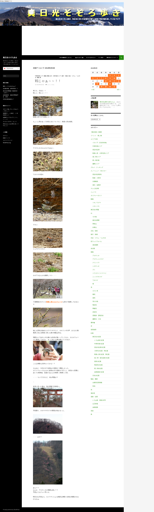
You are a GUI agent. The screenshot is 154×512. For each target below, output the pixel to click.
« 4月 (92, 89)
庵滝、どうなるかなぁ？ (9, 86)
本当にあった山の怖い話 (9, 124)
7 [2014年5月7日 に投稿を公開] (101, 78)
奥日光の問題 (95, 209)
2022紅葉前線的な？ (8, 99)
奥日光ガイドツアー (111, 57)
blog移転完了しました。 (66, 57)
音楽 (92, 411)
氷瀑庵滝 (95, 181)
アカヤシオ (96, 255)
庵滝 (94, 294)
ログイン (5, 135)
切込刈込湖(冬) (97, 174)
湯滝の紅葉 (97, 361)
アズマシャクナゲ (98, 259)
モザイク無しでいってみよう (10, 109)
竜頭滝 (95, 305)
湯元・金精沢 (97, 185)
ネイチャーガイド (96, 195)
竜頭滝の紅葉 (98, 365)
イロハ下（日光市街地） (100, 142)
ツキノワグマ (97, 202)
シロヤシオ (96, 266)
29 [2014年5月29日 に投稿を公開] (106, 87)
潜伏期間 (95, 245)
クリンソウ (96, 262)
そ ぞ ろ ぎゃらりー (91, 57)
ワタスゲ (95, 280)
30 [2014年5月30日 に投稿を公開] (110, 87)
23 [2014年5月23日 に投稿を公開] (110, 84)
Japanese (8, 68)
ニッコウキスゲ (97, 276)
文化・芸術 (94, 231)
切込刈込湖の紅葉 (99, 347)
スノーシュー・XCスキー (98, 171)
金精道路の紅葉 (99, 372)
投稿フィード (6, 138)
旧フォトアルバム (96, 241)
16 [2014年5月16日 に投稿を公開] (110, 81)
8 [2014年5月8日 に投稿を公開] (105, 78)
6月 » (118, 89)
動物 (45, 76)
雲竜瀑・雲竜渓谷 (98, 315)
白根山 (95, 227)
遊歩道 (93, 393)
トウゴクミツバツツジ (99, 273)
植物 (38, 77)
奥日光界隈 (96, 220)
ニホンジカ (96, 206)
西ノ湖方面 (96, 160)
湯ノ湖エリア (97, 157)
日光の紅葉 (96, 375)
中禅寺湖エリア (39, 76)
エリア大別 (94, 139)
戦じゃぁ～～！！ (48, 81)
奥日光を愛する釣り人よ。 (108, 102)
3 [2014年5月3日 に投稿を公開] (114, 75)
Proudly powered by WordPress (11, 509)
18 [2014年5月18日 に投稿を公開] (118, 81)
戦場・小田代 (97, 178)
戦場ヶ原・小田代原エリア (54, 76)
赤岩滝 (95, 312)
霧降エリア (96, 164)
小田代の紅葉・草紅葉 (101, 351)
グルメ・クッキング (97, 167)
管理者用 (93, 329)
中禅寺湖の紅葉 (99, 344)
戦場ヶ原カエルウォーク (54, 302)
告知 (94, 386)
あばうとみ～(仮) (79, 57)
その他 (95, 216)
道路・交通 (94, 396)
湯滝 (94, 298)
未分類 (93, 248)
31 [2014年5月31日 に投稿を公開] (114, 87)
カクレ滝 (95, 291)
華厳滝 (95, 308)
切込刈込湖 (96, 149)
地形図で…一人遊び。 (9, 113)
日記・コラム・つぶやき (98, 238)
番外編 (93, 322)
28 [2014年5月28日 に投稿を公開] (101, 87)
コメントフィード (7, 140)
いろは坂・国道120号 (99, 400)
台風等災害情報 (97, 382)
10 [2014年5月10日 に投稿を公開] (114, 78)
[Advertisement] (62, 40)
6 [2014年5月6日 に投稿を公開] (97, 78)
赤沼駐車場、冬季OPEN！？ (10, 88)
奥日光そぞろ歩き (10, 58)
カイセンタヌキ (7, 121)
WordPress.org (7, 142)
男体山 (95, 224)
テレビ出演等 (95, 188)
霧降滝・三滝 (97, 319)
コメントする (50, 84)
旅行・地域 (65, 76)
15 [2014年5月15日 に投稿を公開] (106, 81)
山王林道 (95, 403)
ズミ (94, 269)
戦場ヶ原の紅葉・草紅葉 (101, 354)
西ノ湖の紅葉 (98, 368)
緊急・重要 (94, 379)
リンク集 (100, 57)
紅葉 (92, 333)
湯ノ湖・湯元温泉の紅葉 (101, 358)
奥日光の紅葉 (97, 336)
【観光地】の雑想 (96, 132)
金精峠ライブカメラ (8, 117)
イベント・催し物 (96, 135)
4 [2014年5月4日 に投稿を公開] (118, 75)
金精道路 (95, 407)
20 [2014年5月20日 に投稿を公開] (97, 84)
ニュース (93, 192)
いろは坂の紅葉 (99, 340)
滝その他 (95, 301)
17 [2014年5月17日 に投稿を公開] (114, 81)
